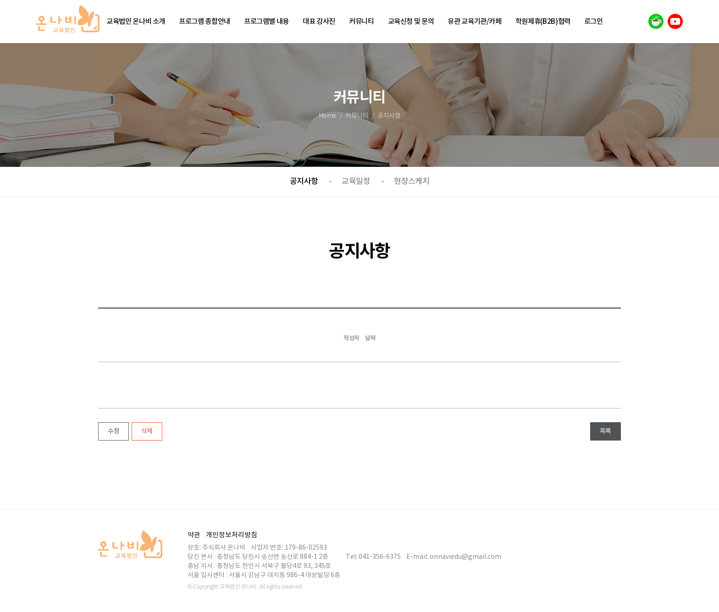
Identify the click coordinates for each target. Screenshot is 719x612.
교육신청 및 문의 (411, 21)
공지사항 (304, 181)
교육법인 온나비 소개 (135, 21)
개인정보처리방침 (231, 535)
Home (328, 116)
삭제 (147, 431)
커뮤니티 (361, 21)
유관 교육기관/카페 (474, 21)
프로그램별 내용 (266, 21)
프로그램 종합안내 (204, 21)
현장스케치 (411, 181)
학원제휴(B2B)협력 (542, 21)
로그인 (593, 21)
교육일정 (356, 181)
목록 (605, 431)
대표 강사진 (319, 21)
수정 (113, 431)
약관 (194, 535)
